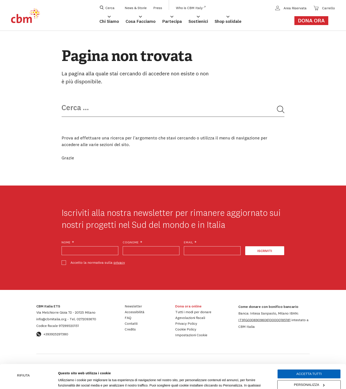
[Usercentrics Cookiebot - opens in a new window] (28, 380)
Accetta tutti (309, 351)
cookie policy (214, 368)
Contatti (131, 323)
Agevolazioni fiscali (190, 317)
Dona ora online (188, 306)
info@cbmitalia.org (51, 319)
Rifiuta (23, 353)
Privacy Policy (186, 323)
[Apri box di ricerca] (109, 8)
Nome (68, 242)
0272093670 (83, 319)
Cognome (133, 242)
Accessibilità (134, 312)
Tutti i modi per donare (193, 312)
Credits (130, 329)
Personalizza (309, 362)
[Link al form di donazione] (313, 20)
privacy (119, 262)
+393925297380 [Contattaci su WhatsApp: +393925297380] (52, 334)
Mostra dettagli (69, 380)
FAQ (128, 317)
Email (190, 242)
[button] (264, 320)
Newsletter (133, 306)
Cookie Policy (185, 329)
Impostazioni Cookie (156, 368)
